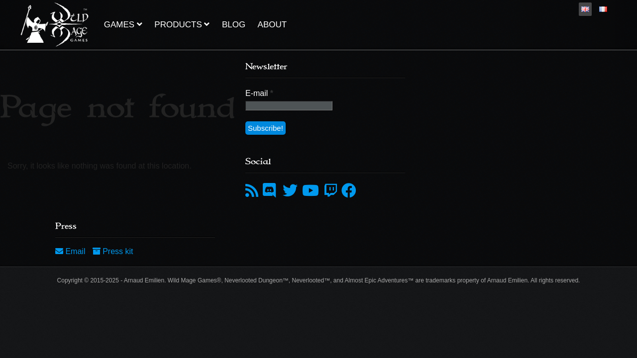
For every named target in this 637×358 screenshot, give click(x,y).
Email (71, 251)
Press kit (113, 251)
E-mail (259, 93)
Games (123, 24)
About (272, 24)
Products (182, 24)
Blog (233, 24)
